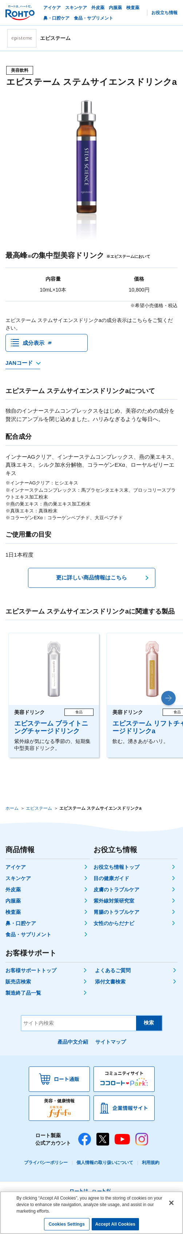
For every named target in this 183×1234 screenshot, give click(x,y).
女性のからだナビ (114, 923)
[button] (168, 698)
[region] (91, 1212)
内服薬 (13, 901)
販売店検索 (18, 982)
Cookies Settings (67, 1224)
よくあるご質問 (113, 971)
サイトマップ (110, 1042)
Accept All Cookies (115, 1224)
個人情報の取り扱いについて (104, 1162)
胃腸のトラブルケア (116, 912)
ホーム (12, 808)
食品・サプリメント (28, 935)
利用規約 (150, 1162)
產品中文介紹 (72, 1042)
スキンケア (18, 879)
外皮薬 (13, 890)
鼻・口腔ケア (20, 923)
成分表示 (33, 343)
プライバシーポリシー (46, 1162)
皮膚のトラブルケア (116, 890)
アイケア (15, 867)
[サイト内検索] (78, 1023)
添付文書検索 (110, 982)
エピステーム (39, 808)
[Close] (171, 1203)
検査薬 (13, 912)
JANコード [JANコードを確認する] (19, 363)
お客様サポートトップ (30, 971)
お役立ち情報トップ (116, 867)
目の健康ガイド (111, 879)
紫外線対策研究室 (114, 901)
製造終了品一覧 (23, 993)
